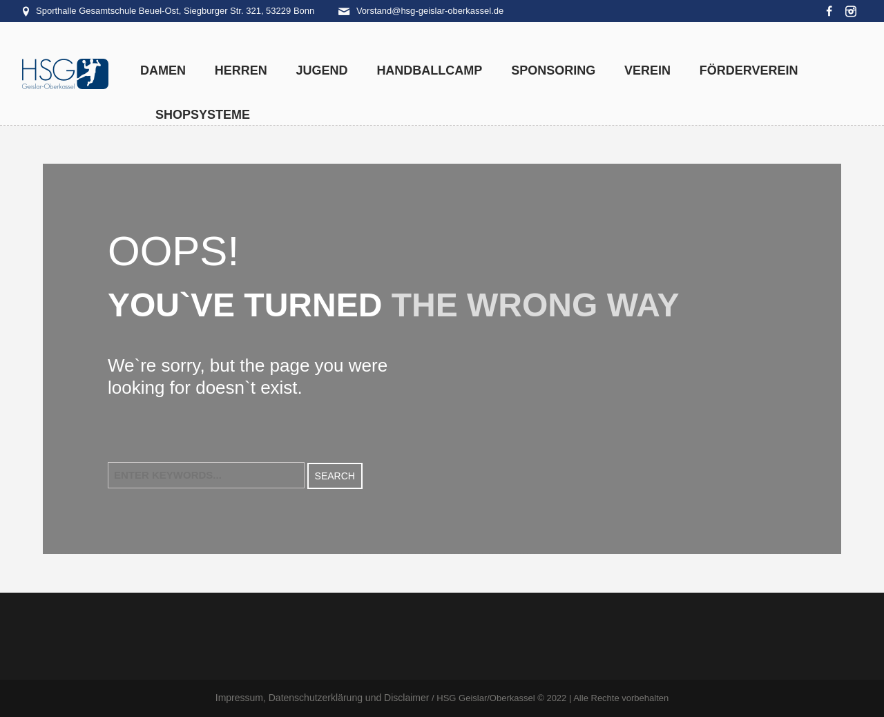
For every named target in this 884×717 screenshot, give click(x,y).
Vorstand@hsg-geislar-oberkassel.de (429, 11)
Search (335, 475)
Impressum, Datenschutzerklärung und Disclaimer (322, 697)
